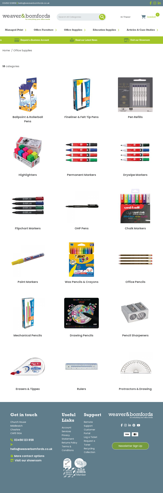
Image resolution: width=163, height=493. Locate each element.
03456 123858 (9, 3)
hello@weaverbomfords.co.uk (34, 3)
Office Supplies (73, 30)
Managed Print (14, 30)
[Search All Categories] (81, 17)
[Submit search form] (102, 17)
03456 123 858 (22, 440)
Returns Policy (69, 442)
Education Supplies (104, 30)
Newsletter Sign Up (130, 446)
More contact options (27, 456)
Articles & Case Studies (141, 30)
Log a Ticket (90, 437)
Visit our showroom (26, 460)
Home (6, 50)
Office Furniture (43, 30)
